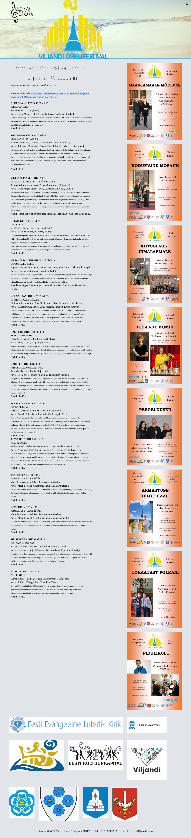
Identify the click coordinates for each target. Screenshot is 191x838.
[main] (51, 76)
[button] (187, 4)
